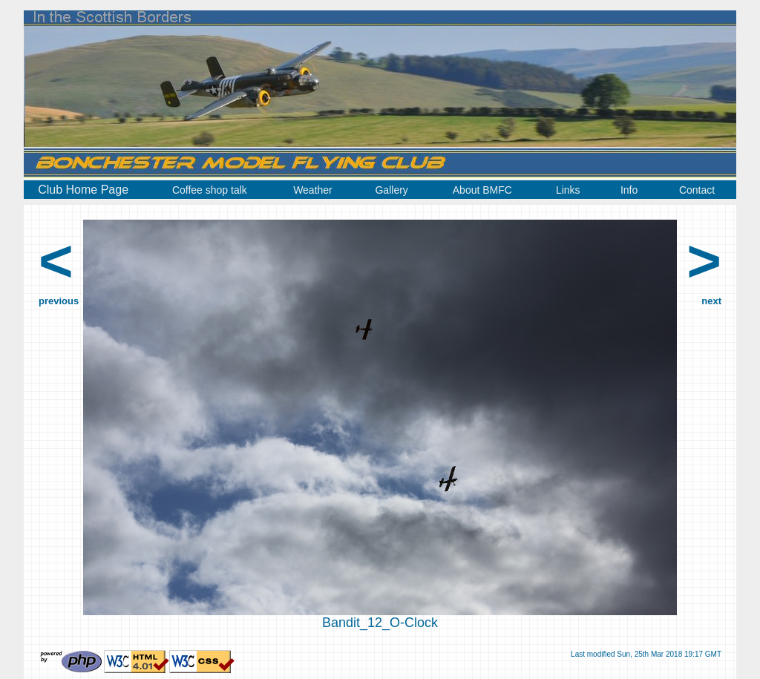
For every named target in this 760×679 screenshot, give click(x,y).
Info (629, 190)
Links (568, 190)
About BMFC (482, 190)
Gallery (391, 190)
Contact (697, 190)
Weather (312, 190)
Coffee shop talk (209, 190)
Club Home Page (83, 189)
